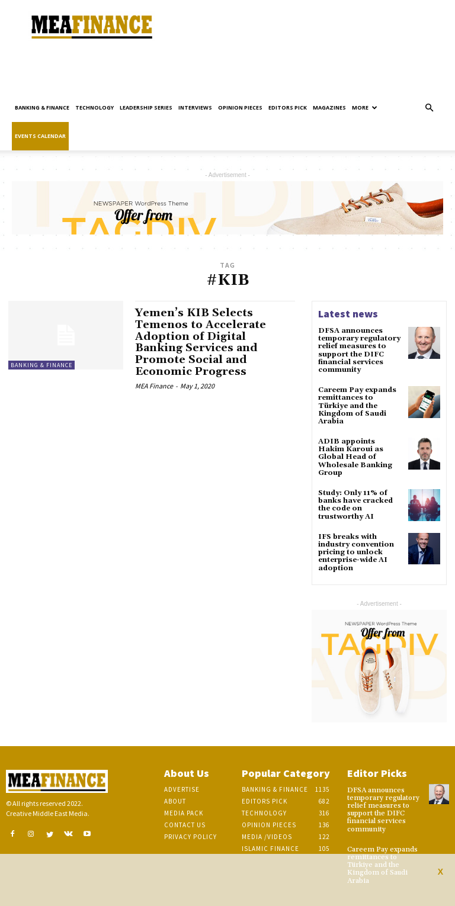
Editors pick (287, 107)
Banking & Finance (42, 107)
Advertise (182, 789)
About (175, 801)
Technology (94, 107)
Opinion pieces (240, 107)
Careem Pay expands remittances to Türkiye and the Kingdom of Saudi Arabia (357, 405)
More (364, 107)
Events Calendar (40, 136)
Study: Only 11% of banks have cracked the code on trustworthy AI (355, 505)
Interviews (195, 107)
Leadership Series (146, 107)
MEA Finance (154, 385)
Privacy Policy (190, 837)
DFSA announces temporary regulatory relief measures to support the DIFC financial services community (359, 350)
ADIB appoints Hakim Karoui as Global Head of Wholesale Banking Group (355, 457)
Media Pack (183, 813)
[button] (429, 108)
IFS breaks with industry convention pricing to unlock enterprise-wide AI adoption (356, 552)
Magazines (329, 107)
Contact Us (185, 825)
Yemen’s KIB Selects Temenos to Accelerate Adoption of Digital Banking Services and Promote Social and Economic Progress (200, 342)
